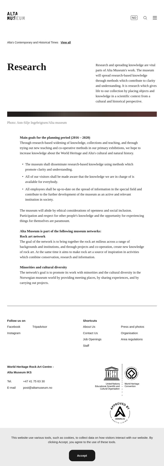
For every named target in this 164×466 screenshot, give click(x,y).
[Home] (16, 16)
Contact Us (90, 333)
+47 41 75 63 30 (34, 381)
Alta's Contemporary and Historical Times (32, 42)
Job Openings (92, 339)
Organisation (129, 333)
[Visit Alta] (120, 412)
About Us (89, 326)
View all (66, 42)
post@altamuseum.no (37, 387)
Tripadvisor (39, 326)
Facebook (13, 326)
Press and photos (132, 326)
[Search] (145, 18)
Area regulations (132, 339)
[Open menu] (155, 17)
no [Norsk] (134, 17)
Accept (82, 455)
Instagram (14, 333)
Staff (86, 345)
